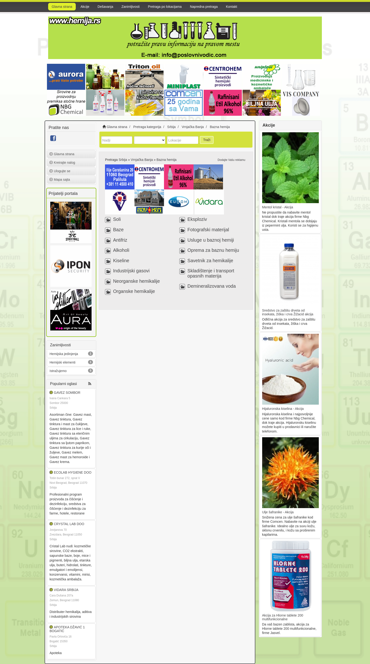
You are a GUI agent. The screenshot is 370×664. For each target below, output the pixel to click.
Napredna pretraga (204, 7)
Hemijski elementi (63, 362)
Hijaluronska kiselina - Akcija (283, 409)
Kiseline (121, 260)
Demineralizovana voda (211, 286)
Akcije (84, 7)
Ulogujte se (60, 171)
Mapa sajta (60, 179)
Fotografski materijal (208, 229)
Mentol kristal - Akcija (277, 207)
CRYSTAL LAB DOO (69, 524)
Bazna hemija (166, 160)
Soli (117, 219)
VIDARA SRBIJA (66, 590)
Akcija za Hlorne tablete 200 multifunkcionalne (282, 617)
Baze (118, 229)
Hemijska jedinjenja (64, 354)
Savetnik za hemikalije (210, 260)
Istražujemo (58, 371)
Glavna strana (62, 7)
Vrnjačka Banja (142, 160)
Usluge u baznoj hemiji (210, 240)
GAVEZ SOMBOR (67, 392)
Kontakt (231, 7)
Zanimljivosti (131, 7)
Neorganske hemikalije (136, 281)
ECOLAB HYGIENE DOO (72, 472)
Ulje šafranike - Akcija (278, 512)
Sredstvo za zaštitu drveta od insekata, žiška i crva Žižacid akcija (287, 312)
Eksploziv (197, 219)
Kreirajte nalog (62, 162)
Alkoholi (121, 250)
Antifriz (120, 240)
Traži (206, 140)
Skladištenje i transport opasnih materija (210, 273)
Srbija (123, 160)
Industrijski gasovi (131, 270)
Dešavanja (105, 7)
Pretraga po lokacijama (165, 7)
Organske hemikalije (134, 291)
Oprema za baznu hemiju (213, 250)
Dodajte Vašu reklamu (231, 160)
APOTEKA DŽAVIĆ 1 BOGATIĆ (67, 629)
